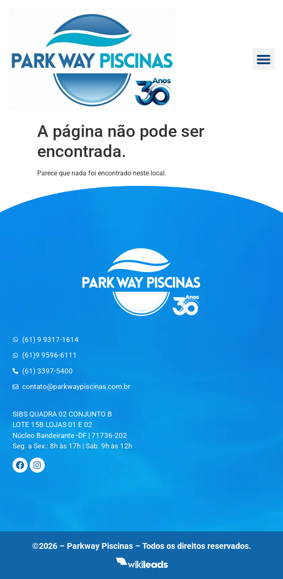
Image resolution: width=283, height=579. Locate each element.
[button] (263, 59)
